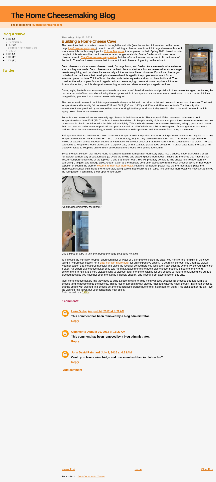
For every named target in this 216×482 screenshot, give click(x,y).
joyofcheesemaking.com (47, 24)
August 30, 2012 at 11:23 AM (106, 331)
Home (138, 469)
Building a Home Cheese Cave (22, 48)
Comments (78, 331)
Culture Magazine (114, 51)
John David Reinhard (85, 352)
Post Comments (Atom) (90, 476)
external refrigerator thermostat (115, 165)
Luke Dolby (79, 311)
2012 (9, 39)
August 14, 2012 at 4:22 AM (106, 311)
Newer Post (68, 469)
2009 (9, 60)
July (11, 45)
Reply (75, 321)
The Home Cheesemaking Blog (63, 15)
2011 (9, 54)
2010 (9, 57)
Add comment (72, 369)
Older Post (207, 469)
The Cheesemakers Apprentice (99, 57)
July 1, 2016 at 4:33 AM (116, 352)
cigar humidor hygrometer (114, 262)
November (14, 42)
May (11, 51)
